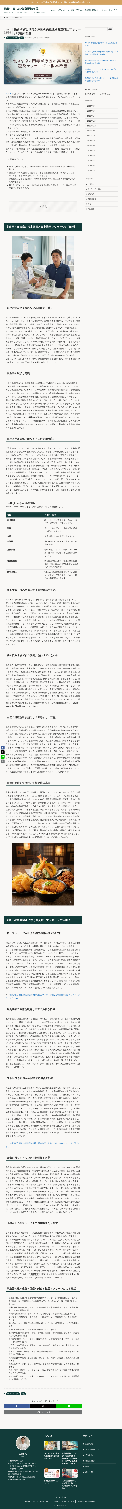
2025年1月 (91, 151)
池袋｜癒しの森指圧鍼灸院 (21, 8)
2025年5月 (91, 136)
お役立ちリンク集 (68, 1501)
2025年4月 (91, 141)
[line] (65, 1497)
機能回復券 (92, 199)
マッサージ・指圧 (12, 38)
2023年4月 (91, 171)
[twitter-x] (59, 1497)
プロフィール (54, 1501)
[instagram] (62, 1497)
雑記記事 (91, 209)
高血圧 (8, 94)
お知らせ (91, 184)
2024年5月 (91, 156)
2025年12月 (91, 121)
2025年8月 (91, 131)
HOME (27, 1501)
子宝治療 (91, 194)
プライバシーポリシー (40, 1501)
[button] (17, 1406)
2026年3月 (91, 106)
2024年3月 (91, 161)
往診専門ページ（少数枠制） (87, 1501)
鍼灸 (22, 38)
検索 (110, 29)
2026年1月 (91, 116)
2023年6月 (91, 166)
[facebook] (57, 1497)
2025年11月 (91, 126)
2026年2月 (91, 111)
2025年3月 (91, 146)
